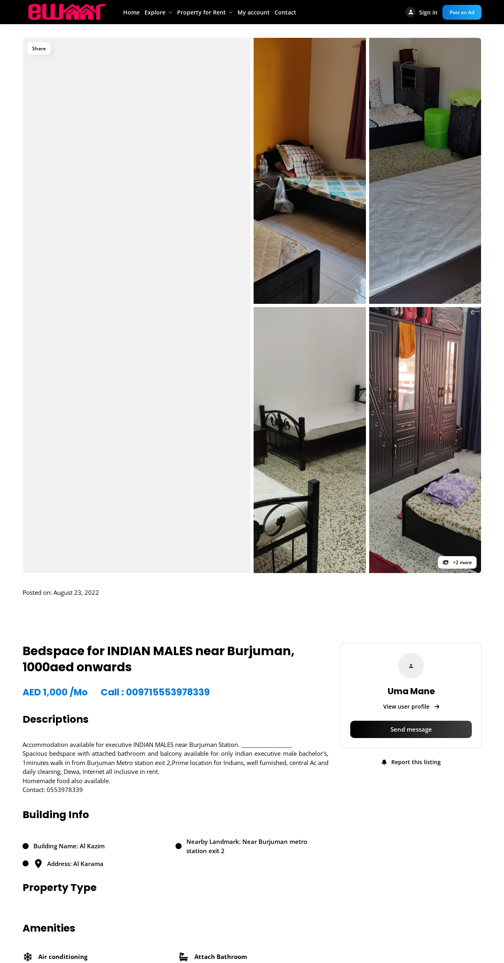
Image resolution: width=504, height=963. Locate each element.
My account (254, 12)
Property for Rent (201, 12)
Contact (285, 12)
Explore (155, 12)
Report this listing (411, 762)
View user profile (411, 706)
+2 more (457, 562)
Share (39, 48)
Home (131, 12)
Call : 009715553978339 (155, 692)
